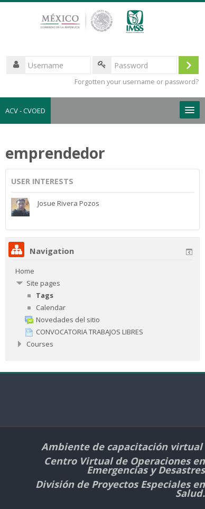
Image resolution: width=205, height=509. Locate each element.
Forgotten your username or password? (136, 81)
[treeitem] (102, 271)
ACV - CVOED (25, 110)
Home (24, 271)
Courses (39, 344)
